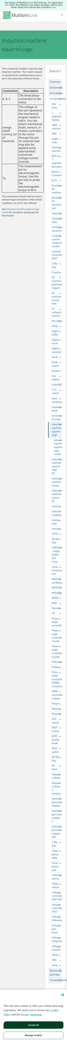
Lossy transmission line (57, 570)
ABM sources (56, 127)
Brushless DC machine (57, 189)
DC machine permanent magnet (57, 282)
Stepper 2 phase (56, 776)
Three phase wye (55, 867)
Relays (55, 703)
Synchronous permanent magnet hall (57, 832)
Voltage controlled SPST (57, 908)
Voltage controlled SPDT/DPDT (57, 896)
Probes (55, 667)
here (53, 7)
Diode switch (55, 364)
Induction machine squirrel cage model (58, 447)
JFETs (55, 533)
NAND (55, 597)
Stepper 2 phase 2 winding (56, 788)
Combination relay (57, 220)
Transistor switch (57, 877)
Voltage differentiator (57, 918)
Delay (55, 326)
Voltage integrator (57, 939)
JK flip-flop (55, 541)
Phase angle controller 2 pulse (57, 636)
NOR (54, 603)
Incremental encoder (57, 417)
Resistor (56, 708)
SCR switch (55, 721)
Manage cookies (33, 1035)
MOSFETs (57, 587)
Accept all (33, 1025)
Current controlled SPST (57, 255)
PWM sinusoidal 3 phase (57, 695)
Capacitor (57, 213)
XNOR (55, 955)
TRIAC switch (55, 885)
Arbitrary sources (56, 149)
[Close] (63, 995)
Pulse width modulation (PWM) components (57, 679)
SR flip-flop (55, 759)
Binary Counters (57, 173)
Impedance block (57, 409)
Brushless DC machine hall (57, 203)
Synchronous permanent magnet (57, 802)
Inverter (56, 528)
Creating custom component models (57, 241)
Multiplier (57, 592)
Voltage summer (56, 948)
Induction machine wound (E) (57, 496)
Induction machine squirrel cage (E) (57, 466)
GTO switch (55, 391)
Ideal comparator (57, 400)
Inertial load (55, 522)
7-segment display (56, 116)
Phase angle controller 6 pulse (57, 651)
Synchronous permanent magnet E (57, 816)
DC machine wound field (56, 298)
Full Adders (55, 378)
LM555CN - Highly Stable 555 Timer (57, 554)
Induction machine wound (57, 482)
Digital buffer (55, 333)
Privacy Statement (31, 1014)
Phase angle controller (57, 622)
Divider (55, 370)
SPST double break (55, 740)
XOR (54, 960)
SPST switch (55, 750)
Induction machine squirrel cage (57, 429)
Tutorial (54, 82)
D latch (55, 272)
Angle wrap (55, 140)
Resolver (56, 713)
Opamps (56, 608)
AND (54, 133)
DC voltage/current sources (57, 312)
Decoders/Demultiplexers (57, 321)
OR (53, 613)
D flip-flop (55, 265)
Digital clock (55, 341)
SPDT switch (55, 729)
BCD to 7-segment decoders (57, 161)
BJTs (54, 180)
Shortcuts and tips (55, 972)
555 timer (54, 106)
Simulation (55, 93)
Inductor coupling (56, 513)
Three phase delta (55, 854)
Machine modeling (57, 581)
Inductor (56, 506)
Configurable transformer (57, 229)
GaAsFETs (57, 384)
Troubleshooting (55, 980)
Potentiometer (57, 662)
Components (55, 98)
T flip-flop (55, 844)
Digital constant (56, 350)
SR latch (54, 767)
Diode (55, 357)
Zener (55, 965)
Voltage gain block (56, 929)
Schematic (55, 87)
